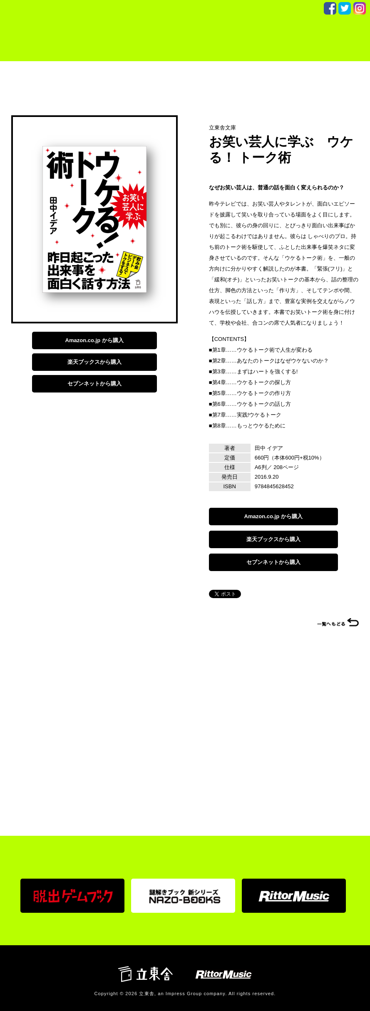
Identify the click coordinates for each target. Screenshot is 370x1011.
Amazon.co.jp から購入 (94, 340)
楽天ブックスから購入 (94, 362)
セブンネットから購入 (94, 383)
